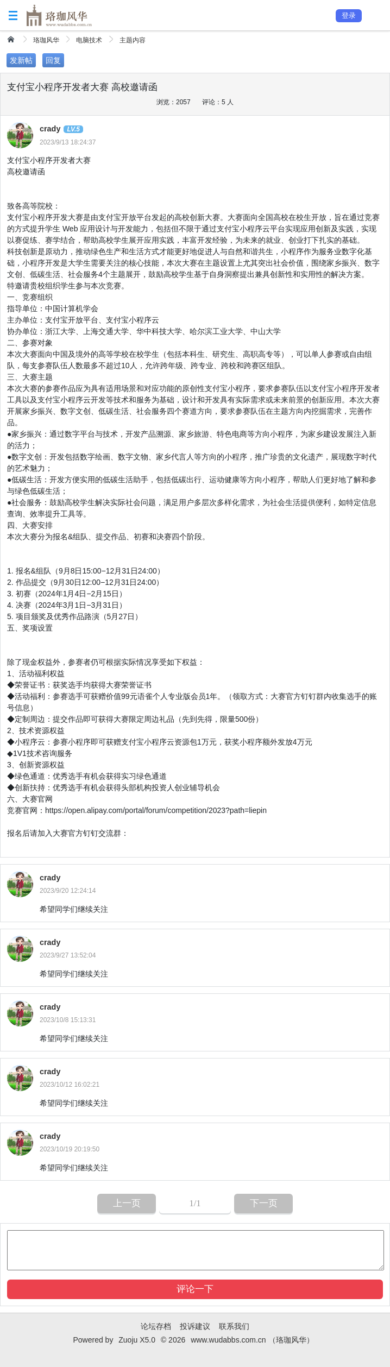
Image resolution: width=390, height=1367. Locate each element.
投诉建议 (195, 1326)
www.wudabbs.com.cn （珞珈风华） (252, 1339)
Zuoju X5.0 (136, 1339)
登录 (349, 15)
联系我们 (234, 1326)
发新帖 (21, 60)
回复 (53, 60)
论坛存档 (156, 1326)
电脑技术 (89, 40)
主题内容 (132, 40)
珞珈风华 (46, 40)
